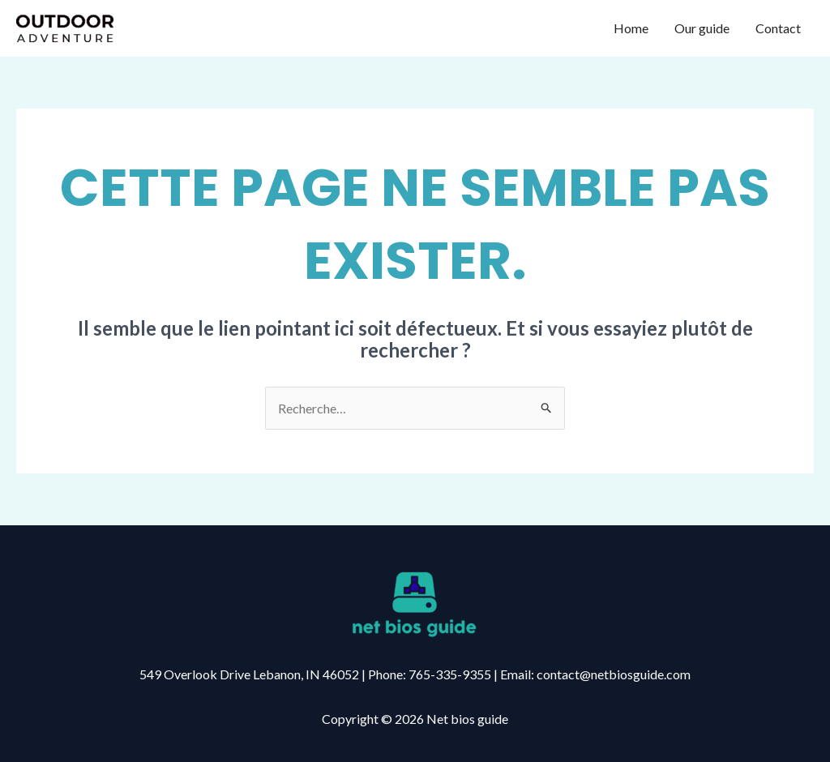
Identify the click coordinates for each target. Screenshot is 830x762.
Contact (778, 28)
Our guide (701, 28)
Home (631, 28)
